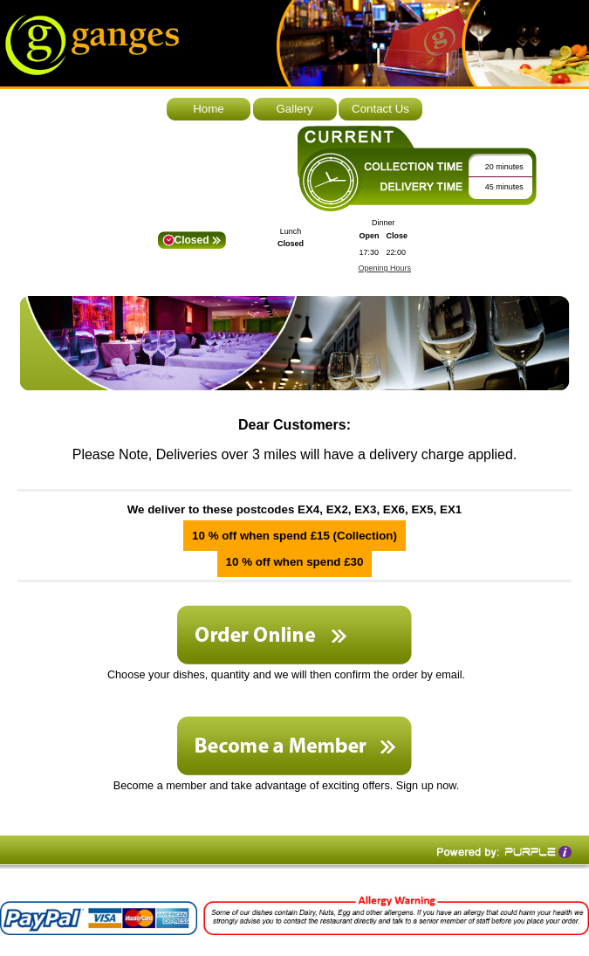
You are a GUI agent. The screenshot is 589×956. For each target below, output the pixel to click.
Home (208, 108)
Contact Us (380, 108)
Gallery (294, 108)
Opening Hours (384, 268)
